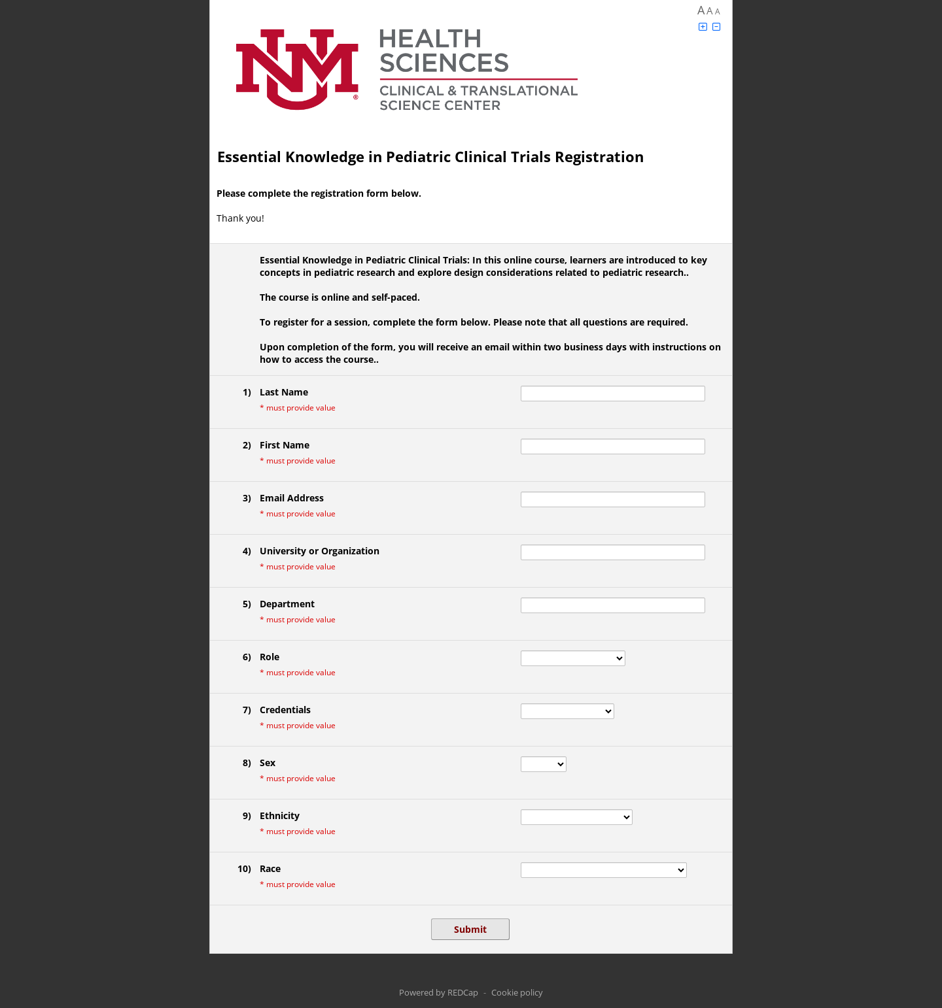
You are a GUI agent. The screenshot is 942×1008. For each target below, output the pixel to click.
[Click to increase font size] (702, 26)
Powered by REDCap (438, 992)
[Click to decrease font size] (716, 26)
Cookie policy (517, 992)
